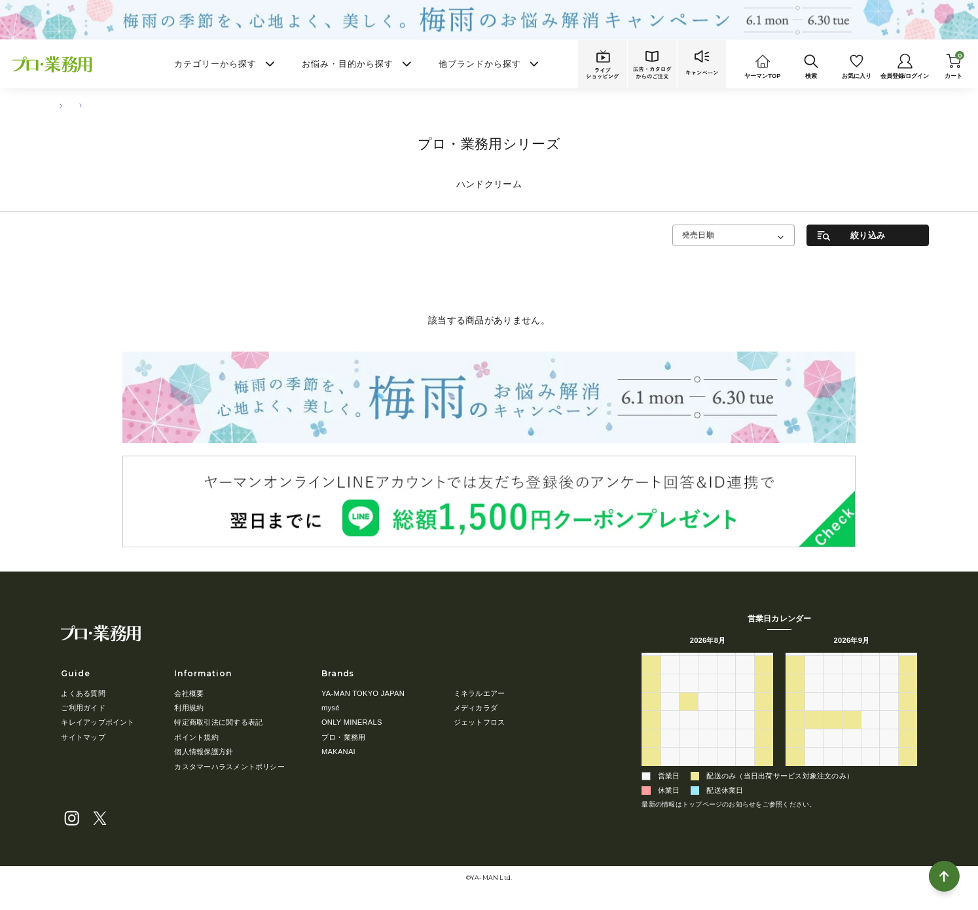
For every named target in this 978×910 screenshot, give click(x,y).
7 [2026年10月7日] (852, 772)
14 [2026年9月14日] (814, 717)
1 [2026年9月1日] (689, 772)
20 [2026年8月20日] (726, 735)
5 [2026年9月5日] (764, 772)
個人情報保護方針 (203, 751)
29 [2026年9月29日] (833, 753)
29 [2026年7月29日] (707, 680)
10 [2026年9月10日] (870, 698)
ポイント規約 (196, 737)
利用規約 (189, 708)
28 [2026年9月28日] (814, 753)
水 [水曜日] (707, 661)
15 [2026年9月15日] (833, 717)
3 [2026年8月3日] (670, 698)
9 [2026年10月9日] (889, 772)
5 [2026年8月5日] (708, 698)
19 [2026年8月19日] (707, 735)
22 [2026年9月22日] (833, 735)
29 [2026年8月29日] (764, 753)
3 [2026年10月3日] (908, 753)
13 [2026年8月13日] (726, 717)
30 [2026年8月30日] (651, 772)
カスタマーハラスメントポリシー (229, 767)
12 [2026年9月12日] (908, 698)
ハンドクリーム (177, 105)
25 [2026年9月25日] (889, 735)
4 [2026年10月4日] (795, 772)
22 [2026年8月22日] (764, 735)
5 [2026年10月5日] (814, 772)
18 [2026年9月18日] (889, 717)
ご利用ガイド (83, 708)
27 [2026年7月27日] (670, 680)
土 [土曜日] (764, 661)
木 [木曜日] (726, 661)
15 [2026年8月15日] (764, 717)
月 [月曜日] (670, 661)
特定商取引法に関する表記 (218, 722)
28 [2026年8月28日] (745, 753)
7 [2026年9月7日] (814, 698)
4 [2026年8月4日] (689, 698)
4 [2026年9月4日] (745, 772)
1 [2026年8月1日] (764, 680)
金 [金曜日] (745, 661)
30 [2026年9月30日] (851, 753)
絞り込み (867, 235)
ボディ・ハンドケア (109, 105)
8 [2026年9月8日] (833, 698)
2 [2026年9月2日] (708, 772)
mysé (330, 708)
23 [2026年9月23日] (851, 735)
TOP (55, 105)
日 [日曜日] (651, 661)
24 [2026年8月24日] (670, 753)
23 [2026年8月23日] (651, 753)
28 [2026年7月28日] (689, 680)
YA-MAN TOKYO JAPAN (363, 693)
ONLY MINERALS (351, 722)
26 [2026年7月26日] (651, 680)
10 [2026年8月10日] (670, 717)
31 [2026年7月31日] (745, 680)
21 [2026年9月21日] (814, 735)
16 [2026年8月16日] (651, 735)
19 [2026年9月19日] (908, 717)
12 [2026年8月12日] (707, 717)
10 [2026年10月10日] (908, 772)
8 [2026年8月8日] (764, 698)
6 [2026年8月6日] (726, 698)
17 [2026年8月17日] (670, 735)
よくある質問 (83, 693)
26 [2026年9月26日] (908, 735)
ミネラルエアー (479, 693)
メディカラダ (476, 708)
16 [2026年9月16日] (851, 717)
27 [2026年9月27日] (795, 753)
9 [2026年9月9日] (852, 698)
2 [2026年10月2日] (889, 753)
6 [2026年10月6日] (833, 772)
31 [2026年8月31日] (670, 772)
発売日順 (698, 235)
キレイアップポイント (97, 722)
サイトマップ (83, 737)
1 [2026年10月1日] (870, 753)
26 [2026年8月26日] (707, 753)
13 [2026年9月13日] (795, 717)
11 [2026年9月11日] (889, 698)
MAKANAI (338, 751)
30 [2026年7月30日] (726, 680)
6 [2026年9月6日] (795, 698)
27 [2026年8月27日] (726, 753)
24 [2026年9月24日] (870, 735)
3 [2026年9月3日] (726, 772)
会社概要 (189, 693)
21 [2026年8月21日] (745, 735)
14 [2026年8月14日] (745, 717)
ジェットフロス (479, 722)
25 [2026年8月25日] (689, 753)
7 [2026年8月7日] (745, 698)
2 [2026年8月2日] (651, 698)
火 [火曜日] (689, 661)
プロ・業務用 (343, 737)
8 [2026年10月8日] (870, 772)
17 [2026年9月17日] (870, 717)
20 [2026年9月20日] (795, 735)
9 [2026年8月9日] (651, 717)
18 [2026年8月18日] (689, 735)
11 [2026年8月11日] (689, 717)
